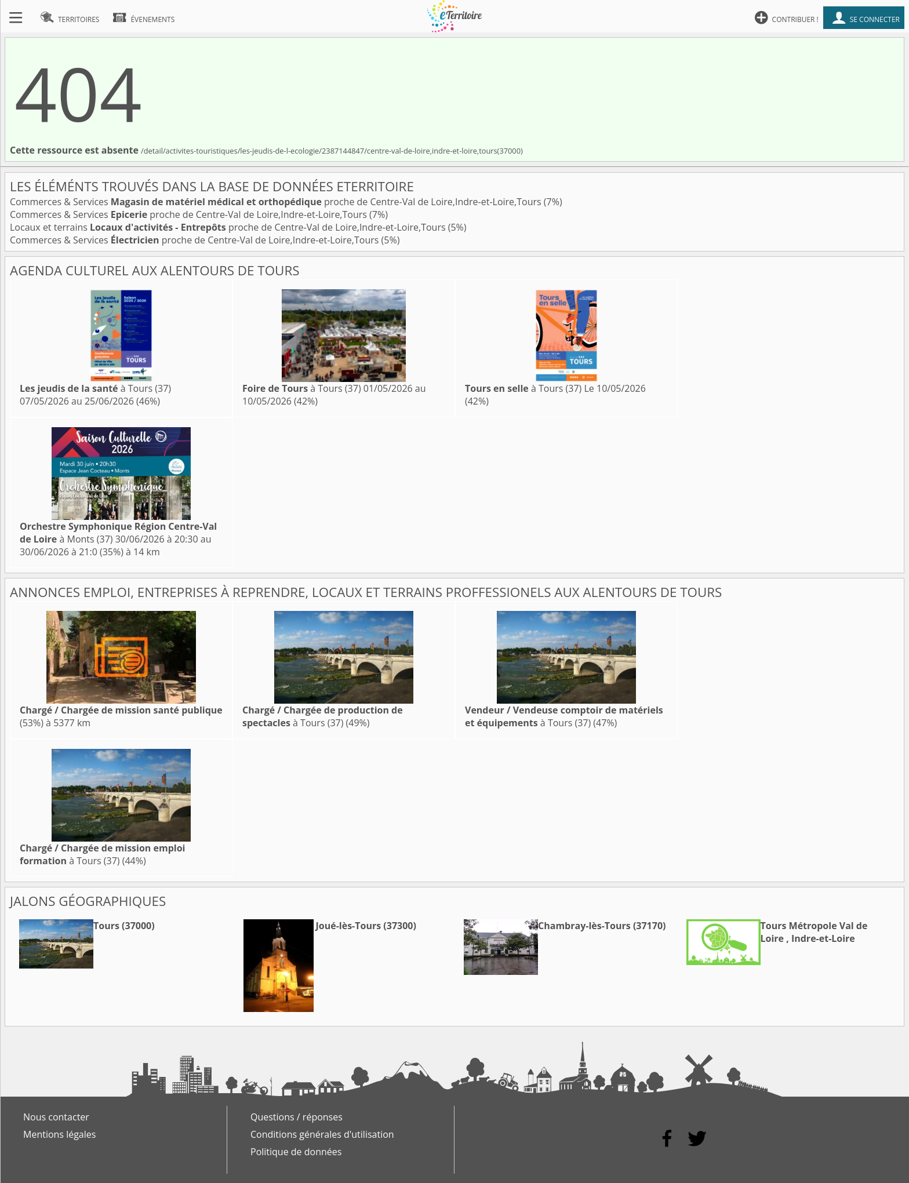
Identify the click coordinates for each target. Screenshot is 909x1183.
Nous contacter (56, 1117)
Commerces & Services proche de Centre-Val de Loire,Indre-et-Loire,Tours (277, 201)
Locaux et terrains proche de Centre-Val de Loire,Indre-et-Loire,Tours (229, 227)
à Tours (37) (95, 388)
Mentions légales (59, 1134)
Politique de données (295, 1151)
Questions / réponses (296, 1117)
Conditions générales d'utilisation (322, 1134)
